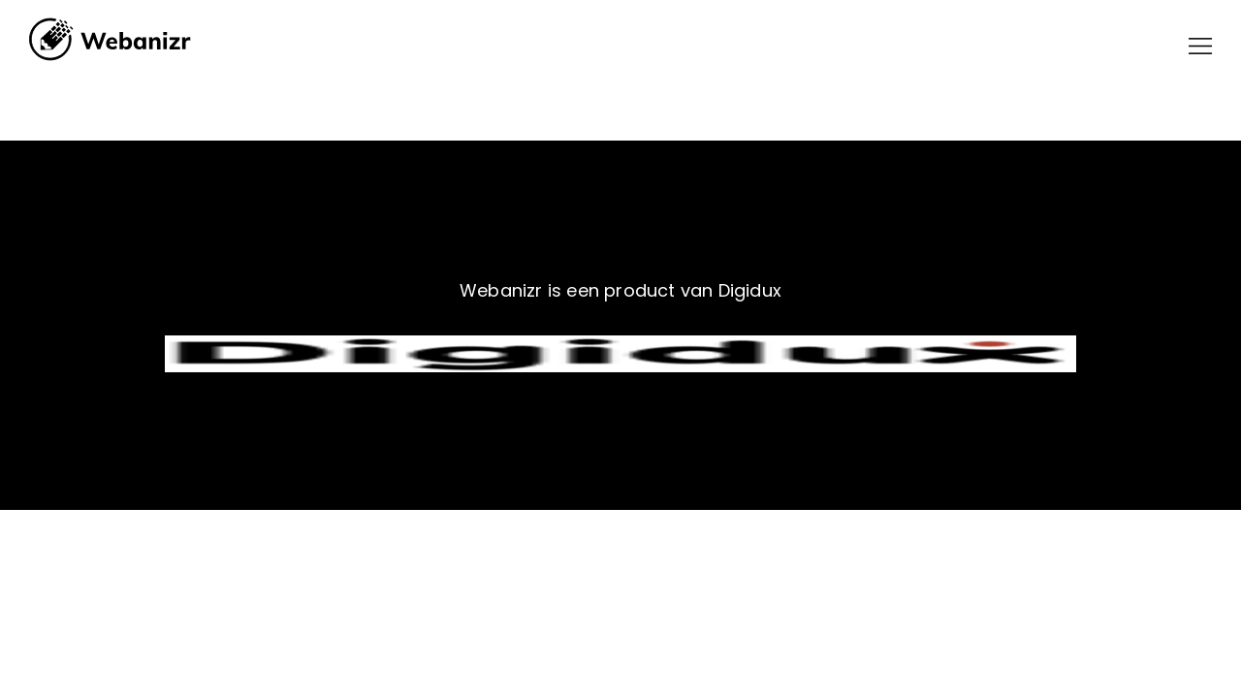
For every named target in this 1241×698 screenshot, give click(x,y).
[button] (1200, 46)
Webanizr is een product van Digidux (620, 290)
